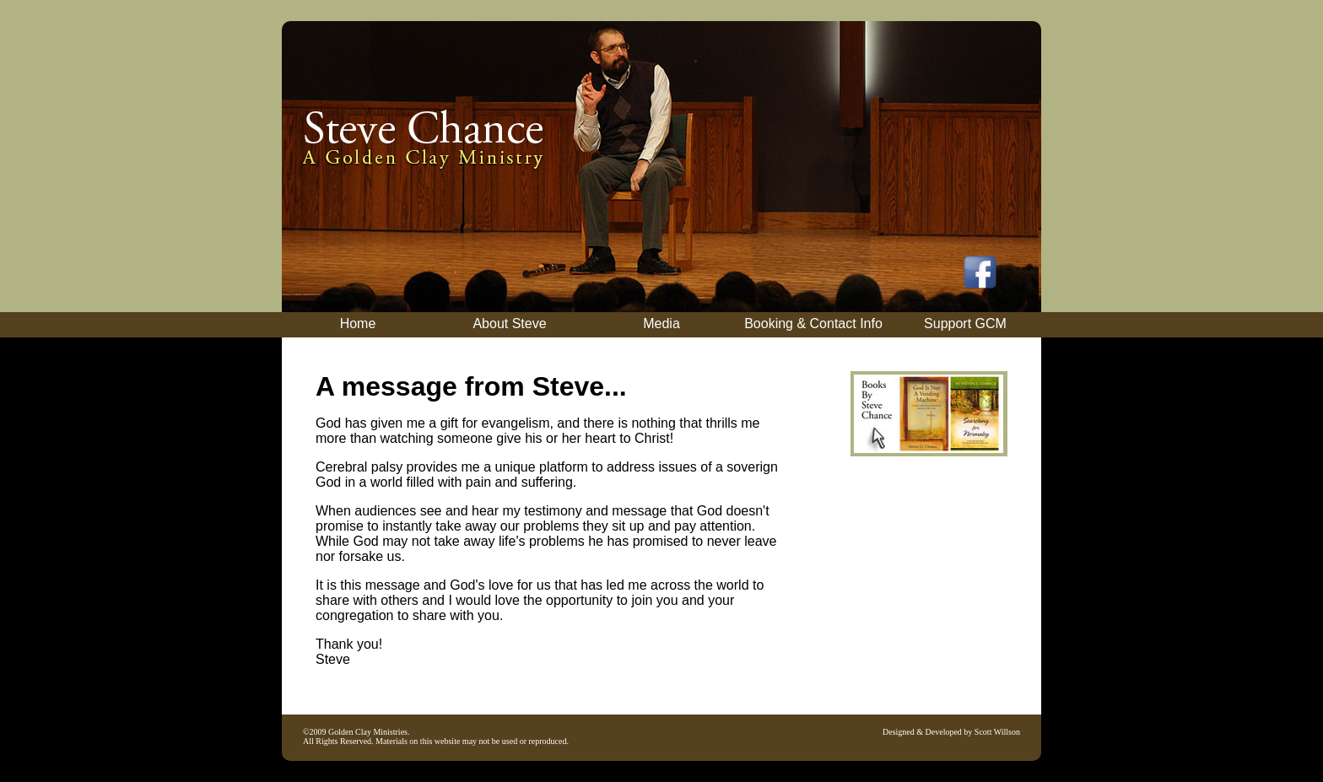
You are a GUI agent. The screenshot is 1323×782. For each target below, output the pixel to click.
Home (358, 323)
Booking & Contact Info (813, 323)
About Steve (509, 323)
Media (661, 323)
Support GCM (965, 323)
